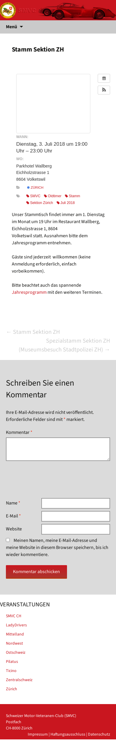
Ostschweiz (15, 653)
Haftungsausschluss (67, 734)
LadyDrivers (16, 625)
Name (13, 503)
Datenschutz (99, 734)
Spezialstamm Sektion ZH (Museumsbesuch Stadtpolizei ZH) (64, 345)
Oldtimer (52, 196)
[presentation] (51, 479)
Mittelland (15, 634)
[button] (104, 90)
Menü (11, 27)
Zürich (35, 187)
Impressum (38, 734)
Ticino (11, 671)
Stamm (72, 196)
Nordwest (14, 643)
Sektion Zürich (39, 203)
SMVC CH (13, 616)
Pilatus (12, 662)
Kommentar (19, 432)
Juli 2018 (66, 203)
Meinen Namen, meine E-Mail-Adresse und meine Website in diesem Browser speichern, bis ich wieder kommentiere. (57, 547)
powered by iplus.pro (91, 747)
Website (14, 529)
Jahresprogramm (29, 292)
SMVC (33, 196)
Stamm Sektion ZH (33, 332)
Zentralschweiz (19, 680)
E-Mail (13, 516)
